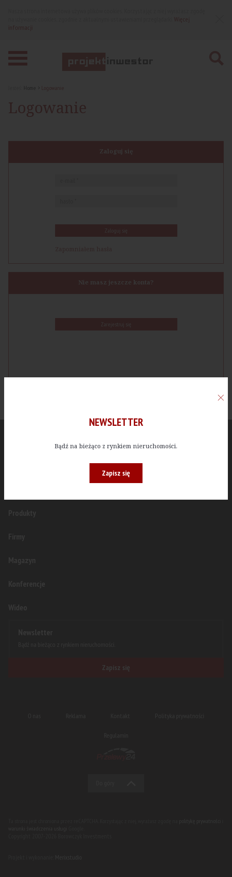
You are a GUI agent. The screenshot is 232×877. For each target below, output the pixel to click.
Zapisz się (116, 473)
